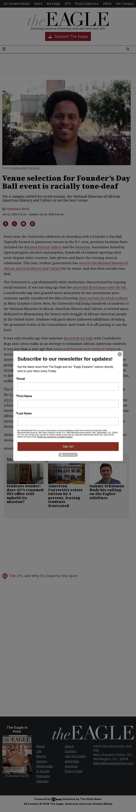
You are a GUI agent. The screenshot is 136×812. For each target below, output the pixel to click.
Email (21, 378)
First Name (25, 396)
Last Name (25, 413)
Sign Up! (68, 446)
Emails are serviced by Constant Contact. (55, 437)
